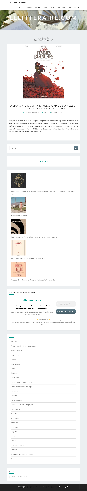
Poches (13, 436)
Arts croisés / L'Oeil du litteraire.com (23, 346)
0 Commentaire (57, 112)
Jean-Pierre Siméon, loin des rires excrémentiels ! (28, 258)
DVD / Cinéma (15, 378)
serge (46, 112)
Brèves (13, 360)
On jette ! (14, 432)
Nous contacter (49, 8)
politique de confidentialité (45, 312)
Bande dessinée (16, 350)
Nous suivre (62, 8)
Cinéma (13, 369)
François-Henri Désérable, (33, 280)
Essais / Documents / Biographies (22, 405)
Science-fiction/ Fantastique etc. (22, 454)
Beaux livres (15, 355)
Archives (38, 8)
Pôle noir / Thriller (17, 445)
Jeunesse (14, 414)
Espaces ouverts (16, 400)
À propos (29, 8)
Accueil (20, 8)
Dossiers (14, 373)
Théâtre (14, 459)
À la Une (14, 341)
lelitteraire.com (17, 2)
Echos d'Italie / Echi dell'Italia (21, 382)
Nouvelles (14, 427)
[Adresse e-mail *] (66, 304)
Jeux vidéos (15, 418)
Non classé (15, 423)
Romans (14, 450)
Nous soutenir (74, 8)
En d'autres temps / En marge (21, 387)
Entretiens (15, 391)
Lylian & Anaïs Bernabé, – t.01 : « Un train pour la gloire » (43, 107)
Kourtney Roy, (19, 215)
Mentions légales (63, 487)
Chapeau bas (15, 364)
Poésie (13, 441)
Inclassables (15, 409)
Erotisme (14, 396)
